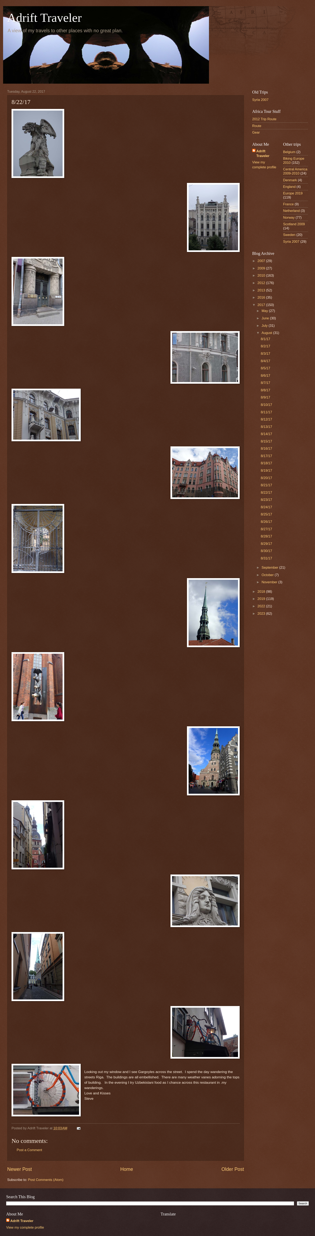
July (264, 326)
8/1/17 (265, 339)
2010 (262, 275)
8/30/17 (266, 551)
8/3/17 (265, 354)
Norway (289, 217)
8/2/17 (265, 346)
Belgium (289, 152)
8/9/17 (265, 397)
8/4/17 (265, 361)
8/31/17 (266, 558)
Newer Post (19, 1169)
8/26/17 (266, 522)
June (265, 318)
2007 (262, 261)
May (265, 311)
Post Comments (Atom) (45, 1180)
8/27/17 (266, 529)
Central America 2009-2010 (295, 171)
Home (126, 1169)
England (289, 187)
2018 (262, 592)
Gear (256, 132)
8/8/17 (265, 390)
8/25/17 (266, 514)
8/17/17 (266, 456)
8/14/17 (266, 434)
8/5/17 (265, 368)
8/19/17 (266, 470)
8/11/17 (266, 412)
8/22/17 (266, 492)
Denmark (290, 180)
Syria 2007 (260, 100)
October (267, 575)
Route (256, 126)
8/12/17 (266, 419)
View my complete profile (25, 1227)
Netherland (291, 211)
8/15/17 (266, 441)
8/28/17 (266, 536)
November (269, 582)
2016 (262, 297)
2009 (262, 268)
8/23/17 (266, 500)
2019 (262, 599)
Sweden (289, 235)
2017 (262, 305)
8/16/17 (266, 449)
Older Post (233, 1169)
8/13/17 (266, 427)
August (267, 333)
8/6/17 (265, 376)
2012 (262, 283)
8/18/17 (266, 463)
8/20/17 (266, 478)
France (288, 204)
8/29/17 (266, 544)
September (270, 567)
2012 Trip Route (264, 119)
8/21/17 (266, 485)
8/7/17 (265, 383)
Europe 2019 (293, 193)
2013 (262, 290)
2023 (262, 614)
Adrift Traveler (44, 17)
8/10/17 (266, 405)
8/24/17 (266, 507)
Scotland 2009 (294, 224)
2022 (262, 606)
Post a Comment (29, 1150)
